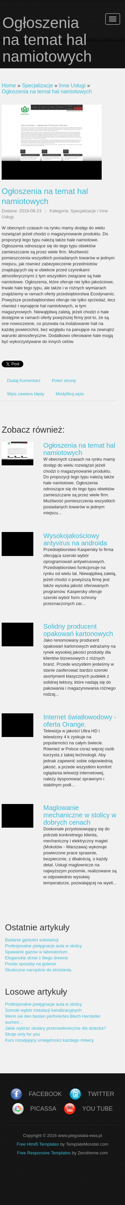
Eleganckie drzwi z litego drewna (36, 957)
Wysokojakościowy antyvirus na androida (75, 539)
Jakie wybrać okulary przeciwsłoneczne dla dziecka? (55, 1028)
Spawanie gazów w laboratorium (36, 951)
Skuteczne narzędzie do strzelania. (38, 969)
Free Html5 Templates (38, 1144)
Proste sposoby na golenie (30, 963)
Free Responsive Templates (44, 1152)
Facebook (45, 1094)
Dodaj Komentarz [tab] (23, 380)
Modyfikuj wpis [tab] (70, 393)
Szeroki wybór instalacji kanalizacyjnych (43, 1010)
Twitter (101, 1094)
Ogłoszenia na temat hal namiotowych (47, 91)
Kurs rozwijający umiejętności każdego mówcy (49, 1040)
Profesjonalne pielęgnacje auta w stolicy (43, 945)
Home (9, 85)
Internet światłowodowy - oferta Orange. (79, 720)
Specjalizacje (37, 85)
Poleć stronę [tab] (64, 380)
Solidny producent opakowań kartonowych (78, 630)
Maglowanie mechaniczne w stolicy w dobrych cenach (79, 815)
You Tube (97, 1108)
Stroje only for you (22, 1034)
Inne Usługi (72, 85)
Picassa (43, 1108)
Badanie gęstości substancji (31, 939)
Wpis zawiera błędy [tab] (25, 393)
